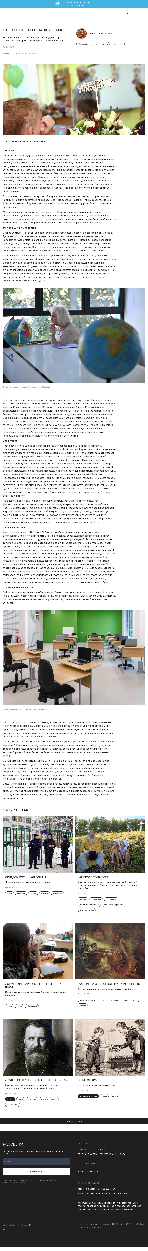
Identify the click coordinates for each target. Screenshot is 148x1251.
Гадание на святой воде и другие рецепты (109, 986)
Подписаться (36, 1176)
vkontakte (94, 1175)
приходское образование (89, 906)
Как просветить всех (93, 878)
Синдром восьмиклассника (26, 878)
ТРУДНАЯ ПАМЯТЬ (87, 1158)
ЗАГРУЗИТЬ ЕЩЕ (74, 1125)
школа (105, 44)
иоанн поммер (13, 1109)
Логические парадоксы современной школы (34, 988)
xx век (44, 1103)
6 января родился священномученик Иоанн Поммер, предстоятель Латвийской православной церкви (32, 1090)
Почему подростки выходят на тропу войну (28, 883)
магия (135, 1003)
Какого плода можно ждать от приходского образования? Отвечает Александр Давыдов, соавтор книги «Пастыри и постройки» (108, 886)
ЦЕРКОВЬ (82, 1153)
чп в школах (58, 895)
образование (83, 44)
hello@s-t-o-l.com (86, 1192)
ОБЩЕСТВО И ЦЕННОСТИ (26, 53)
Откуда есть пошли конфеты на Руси (96, 1088)
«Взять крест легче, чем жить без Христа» (36, 1083)
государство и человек (88, 1100)
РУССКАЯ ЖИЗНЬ (98, 1153)
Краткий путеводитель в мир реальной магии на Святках (107, 991)
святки (126, 1003)
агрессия (45, 895)
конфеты (115, 1100)
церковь (54, 1103)
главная (6, 53)
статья (95, 44)
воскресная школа (87, 912)
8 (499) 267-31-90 (107, 1192)
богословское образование (114, 906)
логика (20, 1009)
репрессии (33, 1103)
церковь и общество (88, 1003)
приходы (83, 901)
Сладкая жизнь (89, 1083)
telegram (82, 1175)
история (11, 1103)
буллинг (34, 895)
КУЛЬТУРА (115, 1153)
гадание (83, 1008)
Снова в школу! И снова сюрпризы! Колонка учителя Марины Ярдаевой (36, 996)
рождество (114, 1003)
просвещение (112, 901)
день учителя (118, 44)
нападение (21, 895)
